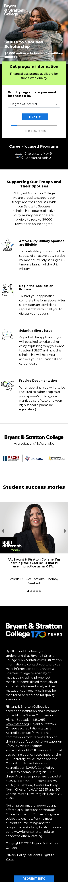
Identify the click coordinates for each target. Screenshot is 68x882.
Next (35, 117)
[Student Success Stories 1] (28, 591)
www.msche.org (17, 724)
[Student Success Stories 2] (31, 591)
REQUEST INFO (34, 878)
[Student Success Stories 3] (34, 591)
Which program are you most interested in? (32, 94)
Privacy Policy (16, 855)
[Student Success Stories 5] (40, 591)
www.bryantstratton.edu (32, 831)
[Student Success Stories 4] (37, 591)
